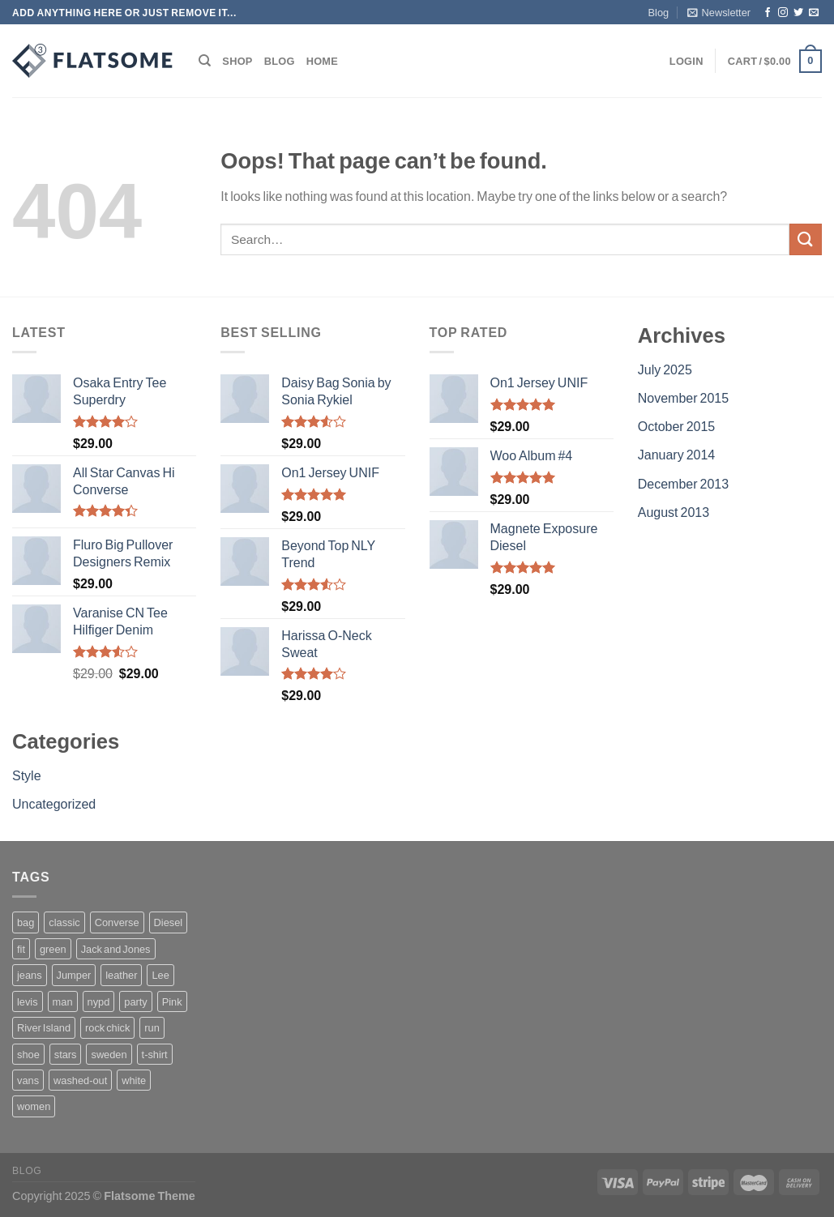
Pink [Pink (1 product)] (172, 1001)
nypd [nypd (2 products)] (99, 1001)
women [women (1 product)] (33, 1106)
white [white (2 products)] (134, 1080)
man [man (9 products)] (63, 1001)
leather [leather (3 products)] (121, 974)
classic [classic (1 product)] (64, 922)
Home (322, 60)
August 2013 (673, 511)
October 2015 (677, 425)
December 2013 (683, 483)
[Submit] (805, 239)
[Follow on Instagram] (783, 13)
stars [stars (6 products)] (65, 1054)
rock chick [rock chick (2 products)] (107, 1027)
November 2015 (683, 397)
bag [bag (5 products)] (25, 922)
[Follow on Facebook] (767, 13)
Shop (237, 60)
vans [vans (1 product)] (28, 1080)
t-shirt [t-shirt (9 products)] (155, 1054)
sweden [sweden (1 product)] (108, 1054)
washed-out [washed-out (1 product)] (80, 1080)
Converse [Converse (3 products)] (117, 922)
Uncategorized (54, 803)
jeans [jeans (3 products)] (29, 974)
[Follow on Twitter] (798, 13)
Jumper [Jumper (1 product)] (74, 974)
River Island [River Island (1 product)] (44, 1027)
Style (26, 775)
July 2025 (665, 369)
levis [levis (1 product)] (27, 1001)
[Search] (205, 60)
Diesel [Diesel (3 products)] (168, 922)
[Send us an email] (814, 13)
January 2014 (677, 454)
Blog (658, 12)
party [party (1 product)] (135, 1001)
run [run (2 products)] (152, 1027)
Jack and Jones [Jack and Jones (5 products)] (116, 948)
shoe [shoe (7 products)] (28, 1054)
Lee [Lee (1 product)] (160, 974)
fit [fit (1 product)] (21, 948)
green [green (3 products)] (53, 948)
